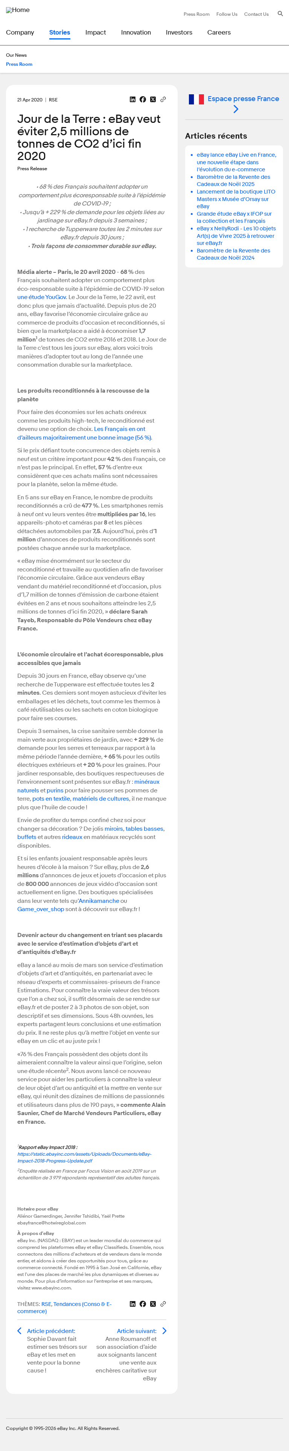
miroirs (114, 829)
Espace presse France (234, 99)
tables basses (144, 829)
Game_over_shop (40, 909)
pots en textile (51, 799)
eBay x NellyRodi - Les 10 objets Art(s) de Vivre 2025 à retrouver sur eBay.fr (236, 236)
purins (55, 790)
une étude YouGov (41, 297)
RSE (46, 1304)
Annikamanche (99, 901)
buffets (27, 837)
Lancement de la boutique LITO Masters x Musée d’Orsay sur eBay (236, 199)
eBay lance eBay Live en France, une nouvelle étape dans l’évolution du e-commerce (237, 162)
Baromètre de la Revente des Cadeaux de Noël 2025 (233, 181)
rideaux (72, 837)
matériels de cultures (101, 799)
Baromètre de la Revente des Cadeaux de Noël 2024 (233, 254)
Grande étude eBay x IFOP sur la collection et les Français (234, 217)
